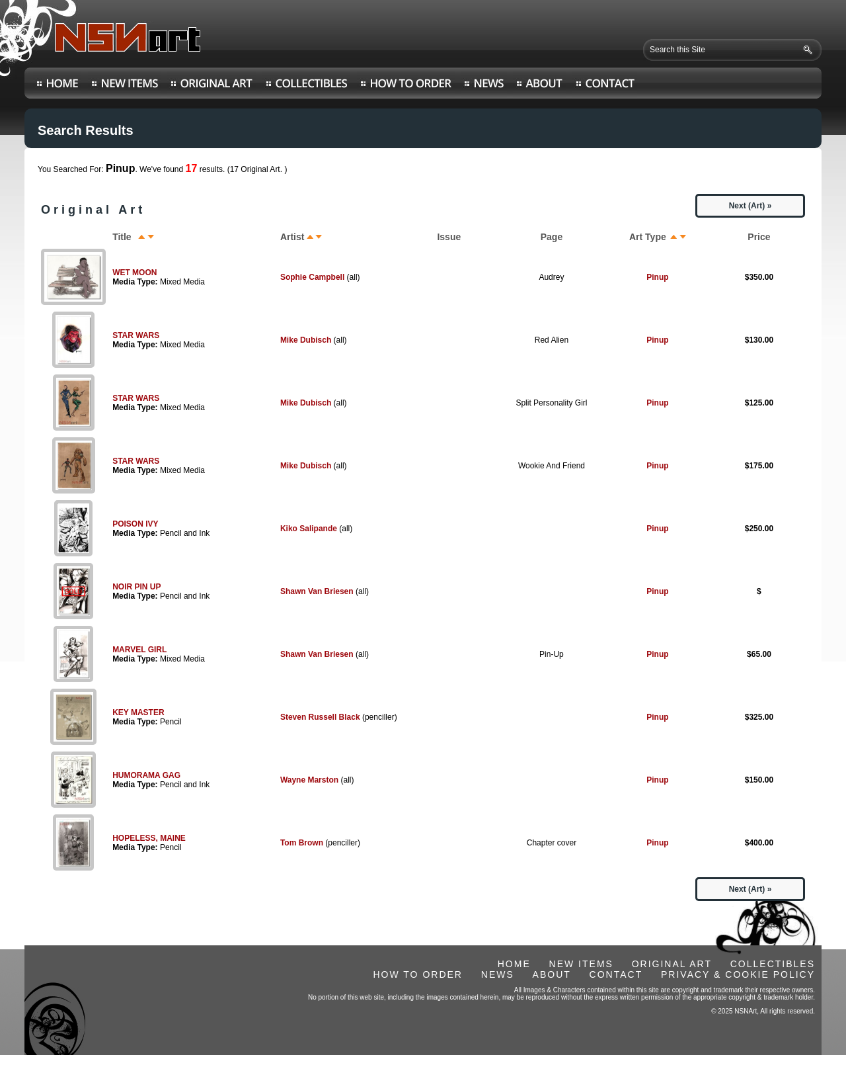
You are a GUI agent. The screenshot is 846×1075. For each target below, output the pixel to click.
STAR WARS (135, 335)
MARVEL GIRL (139, 649)
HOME (514, 964)
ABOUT (552, 974)
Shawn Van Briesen (317, 591)
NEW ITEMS (581, 964)
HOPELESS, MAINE (149, 838)
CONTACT (616, 974)
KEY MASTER (138, 712)
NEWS (497, 974)
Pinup (657, 277)
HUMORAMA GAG (146, 775)
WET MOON (134, 272)
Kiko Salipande (308, 528)
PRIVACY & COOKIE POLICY (738, 974)
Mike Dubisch (305, 340)
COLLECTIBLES (772, 964)
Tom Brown (301, 842)
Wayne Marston (309, 780)
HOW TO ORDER (418, 974)
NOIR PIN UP (136, 586)
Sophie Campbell (312, 277)
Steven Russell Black (320, 717)
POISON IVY (135, 524)
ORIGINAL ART (672, 964)
